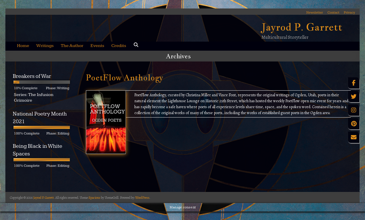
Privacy (349, 12)
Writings (45, 45)
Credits (118, 45)
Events (97, 45)
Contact (333, 12)
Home (23, 45)
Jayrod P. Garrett (301, 27)
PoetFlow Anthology (124, 77)
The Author (72, 45)
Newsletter (314, 12)
